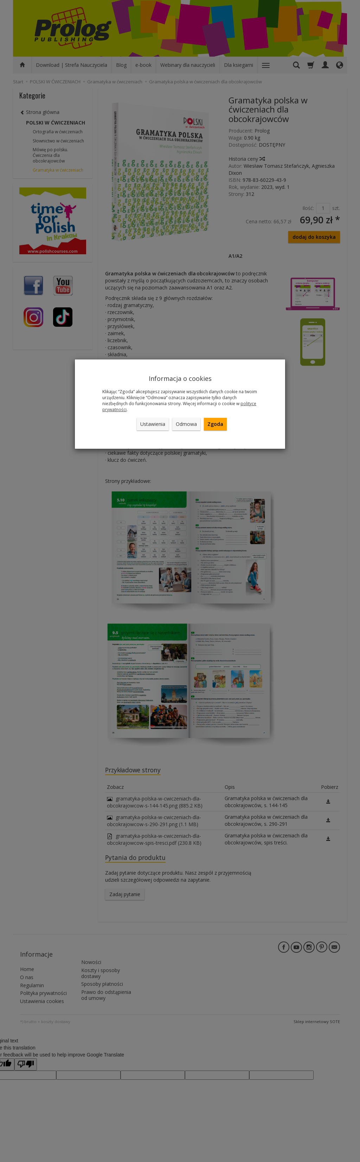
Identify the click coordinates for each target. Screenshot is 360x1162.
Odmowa (186, 424)
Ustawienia (152, 424)
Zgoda (215, 424)
